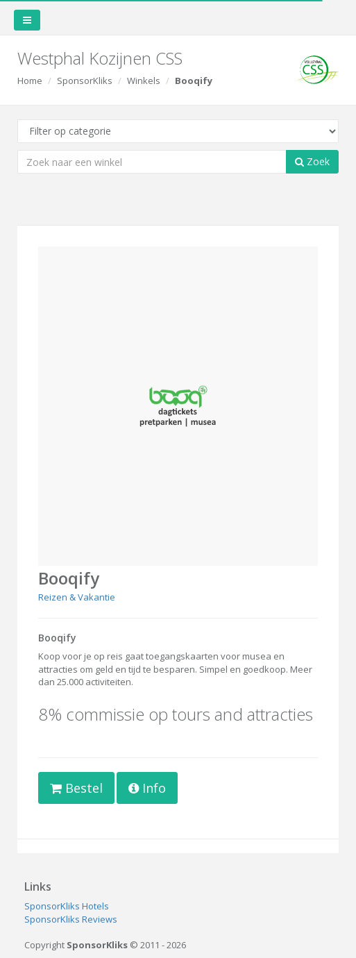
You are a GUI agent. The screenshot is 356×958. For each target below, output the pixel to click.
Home (29, 80)
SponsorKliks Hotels (66, 906)
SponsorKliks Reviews (70, 919)
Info (147, 788)
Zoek (312, 161)
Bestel (76, 788)
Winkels (143, 80)
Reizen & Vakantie (76, 597)
